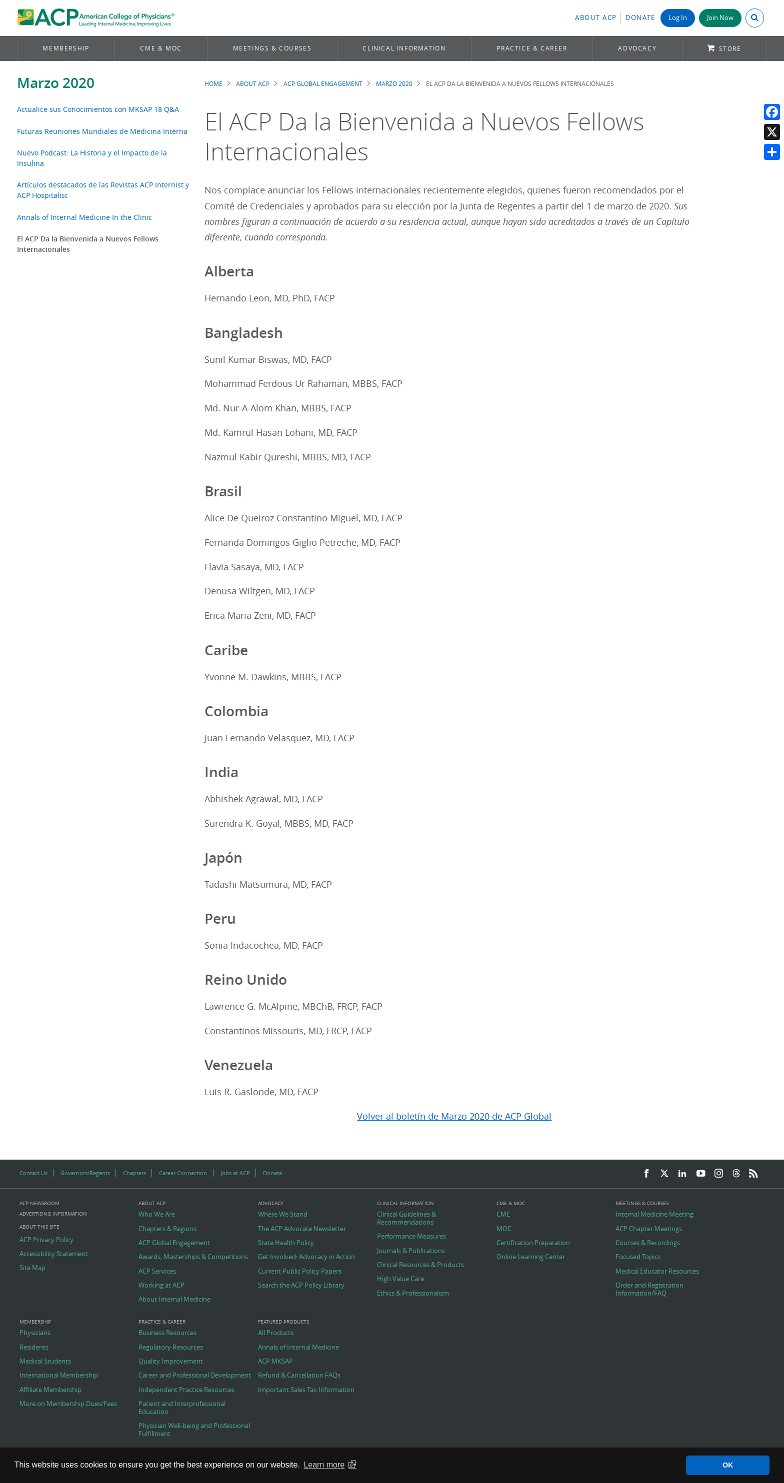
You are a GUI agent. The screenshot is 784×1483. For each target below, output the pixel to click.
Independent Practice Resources (186, 1390)
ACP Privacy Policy (47, 1240)
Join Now (720, 17)
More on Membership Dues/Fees (68, 1404)
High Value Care (400, 1279)
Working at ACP (161, 1286)
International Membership (59, 1376)
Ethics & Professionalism (413, 1294)
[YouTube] (701, 1174)
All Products (276, 1333)
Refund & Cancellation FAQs (299, 1376)
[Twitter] (664, 1174)
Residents (34, 1348)
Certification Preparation (533, 1243)
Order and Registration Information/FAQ (650, 1289)
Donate (641, 17)
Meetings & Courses (272, 48)
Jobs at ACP (235, 1173)
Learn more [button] (324, 1465)
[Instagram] (719, 1174)
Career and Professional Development (194, 1376)
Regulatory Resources (170, 1348)
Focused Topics (638, 1257)
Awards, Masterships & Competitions (193, 1257)
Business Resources (167, 1333)
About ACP (596, 17)
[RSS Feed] (753, 1174)
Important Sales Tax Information (306, 1390)
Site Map (33, 1268)
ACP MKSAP (275, 1362)
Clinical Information (404, 48)
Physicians (35, 1333)
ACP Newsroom (40, 1204)
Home (213, 83)
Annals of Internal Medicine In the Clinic (84, 217)
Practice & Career (531, 48)
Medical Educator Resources (657, 1272)
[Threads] (736, 1174)
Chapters (134, 1173)
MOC (504, 1229)
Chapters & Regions (167, 1229)
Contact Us (34, 1173)
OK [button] (728, 1465)
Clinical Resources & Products (420, 1265)
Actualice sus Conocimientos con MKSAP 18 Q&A (98, 109)
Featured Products (283, 1322)
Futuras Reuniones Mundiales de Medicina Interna (102, 131)
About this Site (40, 1227)
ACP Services (157, 1272)
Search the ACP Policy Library (301, 1286)
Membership (65, 48)
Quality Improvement (170, 1362)
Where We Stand (283, 1215)
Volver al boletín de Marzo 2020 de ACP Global (454, 1116)
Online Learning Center (530, 1257)
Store (730, 48)
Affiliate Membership (51, 1390)
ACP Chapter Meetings (649, 1229)
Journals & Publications (411, 1251)
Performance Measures (411, 1237)
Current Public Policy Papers (300, 1272)
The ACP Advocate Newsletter (302, 1229)
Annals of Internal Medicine (298, 1348)
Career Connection (183, 1173)
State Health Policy (286, 1243)
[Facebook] (646, 1174)
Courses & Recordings (648, 1243)
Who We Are (156, 1215)
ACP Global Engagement (323, 83)
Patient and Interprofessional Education (182, 1408)
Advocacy (637, 48)
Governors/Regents (85, 1173)
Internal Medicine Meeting (655, 1215)
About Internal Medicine (174, 1300)
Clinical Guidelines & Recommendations (406, 1218)
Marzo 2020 (55, 82)
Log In (677, 17)
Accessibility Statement (54, 1254)
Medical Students (45, 1362)
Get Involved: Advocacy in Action (306, 1257)
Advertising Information (53, 1214)
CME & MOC (161, 48)
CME (503, 1215)
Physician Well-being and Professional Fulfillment (194, 1430)
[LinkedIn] (682, 1174)
